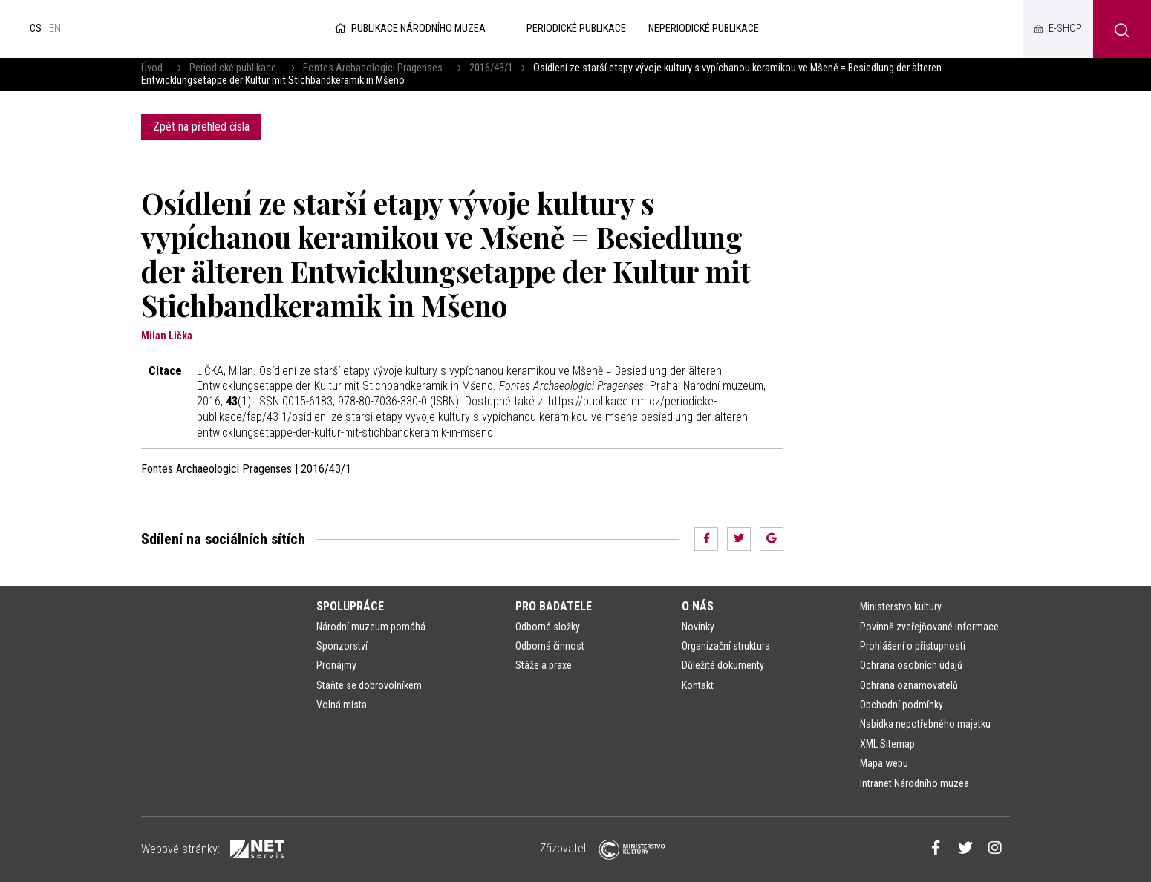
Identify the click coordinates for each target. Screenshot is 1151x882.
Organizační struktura (726, 646)
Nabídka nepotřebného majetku (925, 724)
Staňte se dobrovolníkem (369, 685)
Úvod (152, 68)
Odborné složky (547, 627)
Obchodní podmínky (901, 704)
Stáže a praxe (543, 665)
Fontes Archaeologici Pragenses (373, 68)
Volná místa (341, 704)
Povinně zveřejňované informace (929, 627)
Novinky (698, 627)
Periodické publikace (232, 68)
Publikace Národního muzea (409, 28)
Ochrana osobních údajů (911, 665)
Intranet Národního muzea (914, 783)
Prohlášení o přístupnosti (912, 646)
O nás (698, 606)
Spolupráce (350, 606)
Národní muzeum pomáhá (370, 627)
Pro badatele (553, 606)
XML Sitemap (887, 744)
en (55, 28)
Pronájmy (336, 665)
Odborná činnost (549, 646)
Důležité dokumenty (723, 665)
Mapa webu (884, 763)
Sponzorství (342, 646)
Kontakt (698, 685)
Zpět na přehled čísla (201, 127)
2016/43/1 (491, 68)
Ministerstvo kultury (901, 606)
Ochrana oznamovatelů (909, 685)
